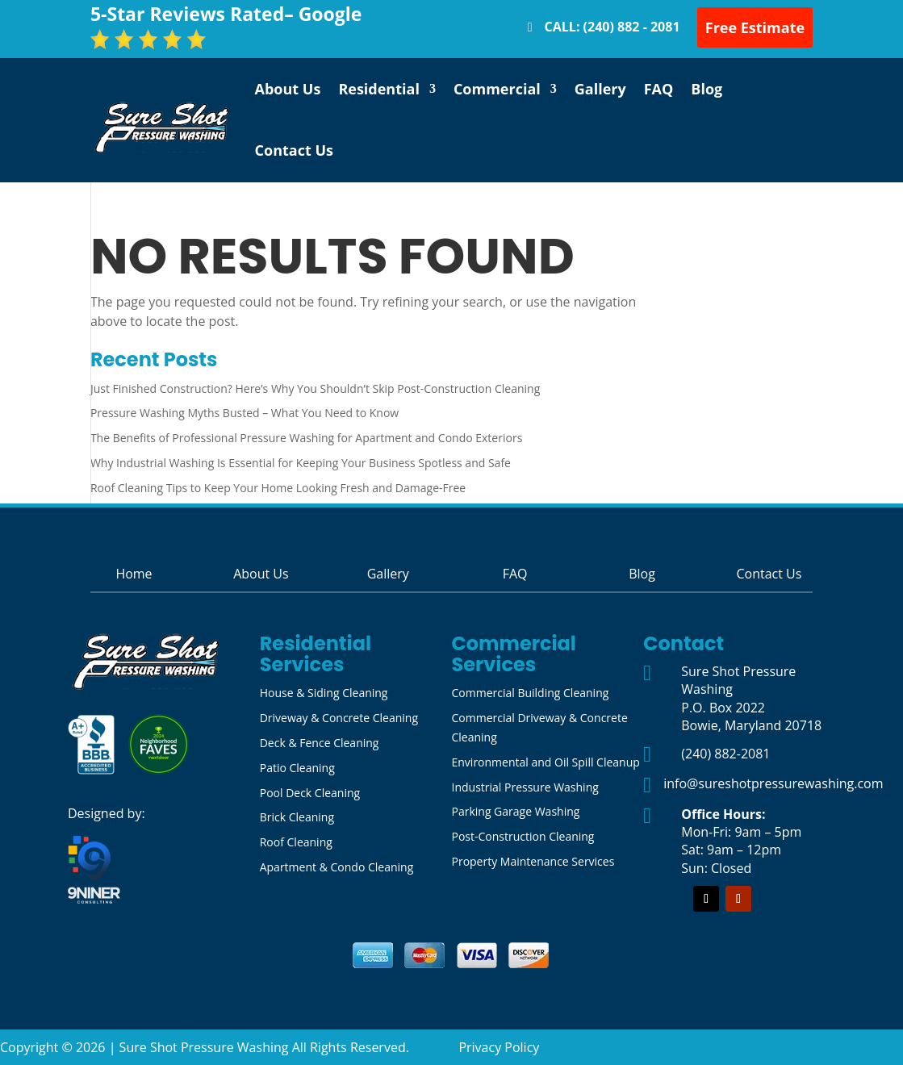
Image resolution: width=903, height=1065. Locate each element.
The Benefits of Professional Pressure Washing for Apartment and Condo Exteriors (306, 437)
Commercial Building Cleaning (529, 692)
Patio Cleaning (297, 767)
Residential (379, 88)
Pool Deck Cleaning (310, 792)
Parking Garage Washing (515, 811)
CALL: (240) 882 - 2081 (612, 27)
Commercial (497, 88)
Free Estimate (755, 27)
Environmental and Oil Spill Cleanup (545, 762)
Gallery (600, 88)
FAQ (659, 88)
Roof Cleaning (296, 842)
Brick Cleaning (297, 817)
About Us (288, 88)
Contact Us (294, 150)
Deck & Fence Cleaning (319, 742)
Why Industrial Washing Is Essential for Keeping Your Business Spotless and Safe (300, 462)
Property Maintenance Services (532, 861)
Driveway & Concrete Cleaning (339, 717)
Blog (706, 88)
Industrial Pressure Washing (524, 787)
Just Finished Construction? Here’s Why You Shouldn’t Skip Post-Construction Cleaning (315, 388)
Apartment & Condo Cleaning (337, 867)
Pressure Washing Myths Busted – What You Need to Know (244, 412)
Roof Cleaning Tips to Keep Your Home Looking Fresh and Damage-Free (278, 487)
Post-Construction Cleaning (522, 836)
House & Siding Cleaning (324, 692)
